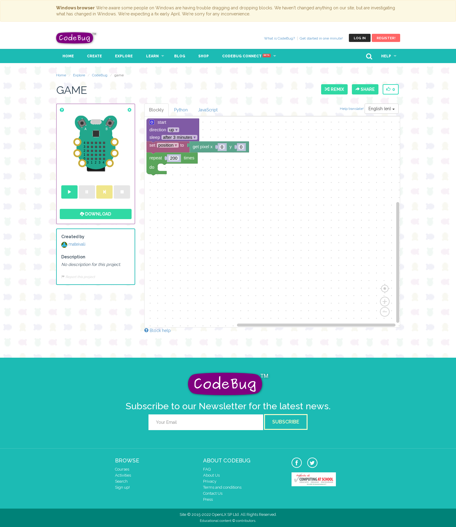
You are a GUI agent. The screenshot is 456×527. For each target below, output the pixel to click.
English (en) (381, 108)
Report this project (78, 277)
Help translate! (352, 109)
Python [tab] (181, 109)
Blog (179, 56)
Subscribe (285, 422)
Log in (360, 38)
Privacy (209, 481)
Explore (124, 56)
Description (73, 256)
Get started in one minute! (321, 38)
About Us (211, 475)
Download (95, 214)
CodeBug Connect (246, 56)
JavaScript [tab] (208, 109)
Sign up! (122, 487)
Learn (152, 56)
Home (68, 56)
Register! (386, 38)
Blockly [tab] (156, 109)
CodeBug (76, 37)
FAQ (207, 469)
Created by (73, 236)
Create (94, 56)
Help (386, 56)
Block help (157, 330)
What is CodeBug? (279, 38)
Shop (203, 56)
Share (365, 89)
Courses (122, 469)
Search (121, 481)
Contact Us (212, 493)
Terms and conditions (222, 487)
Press (208, 499)
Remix (334, 89)
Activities (123, 475)
